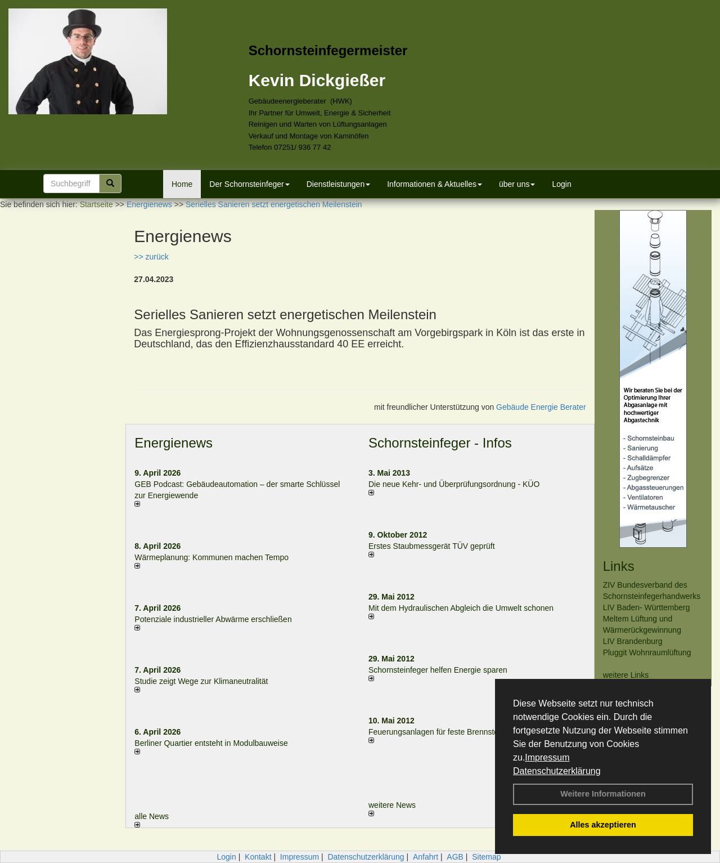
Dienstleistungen (339, 184)
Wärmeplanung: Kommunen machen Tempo (211, 557)
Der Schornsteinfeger (249, 184)
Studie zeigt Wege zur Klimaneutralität (201, 681)
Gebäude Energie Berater (541, 407)
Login (561, 184)
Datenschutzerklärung (557, 771)
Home (182, 184)
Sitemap (486, 856)
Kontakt (258, 856)
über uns (517, 184)
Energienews (173, 442)
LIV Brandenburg (633, 641)
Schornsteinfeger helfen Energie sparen (437, 669)
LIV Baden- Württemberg (646, 607)
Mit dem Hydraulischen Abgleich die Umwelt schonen (461, 607)
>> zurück (151, 256)
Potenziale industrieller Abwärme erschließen (212, 619)
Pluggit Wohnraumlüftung (647, 652)
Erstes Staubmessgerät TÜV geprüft (431, 546)
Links (618, 566)
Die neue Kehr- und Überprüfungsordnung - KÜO (453, 484)
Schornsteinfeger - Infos (440, 442)
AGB (455, 856)
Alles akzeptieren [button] (603, 824)
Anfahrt (425, 856)
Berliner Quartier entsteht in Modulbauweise (210, 743)
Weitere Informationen (603, 793)
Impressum (547, 757)
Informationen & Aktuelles (434, 184)
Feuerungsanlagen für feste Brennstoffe (437, 731)
